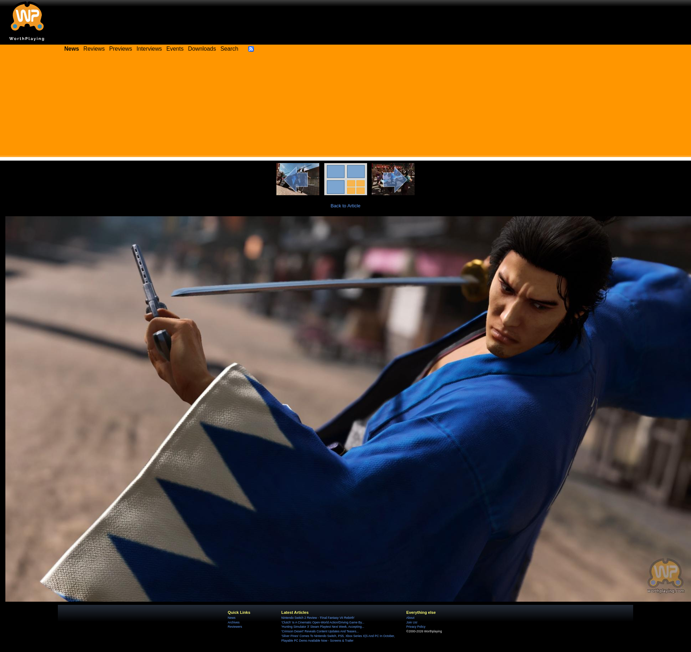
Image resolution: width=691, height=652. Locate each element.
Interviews (149, 49)
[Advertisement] (345, 107)
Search (229, 49)
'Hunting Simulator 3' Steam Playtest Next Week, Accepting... (322, 626)
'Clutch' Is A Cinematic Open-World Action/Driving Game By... (322, 622)
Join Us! (411, 622)
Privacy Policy (415, 626)
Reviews (94, 49)
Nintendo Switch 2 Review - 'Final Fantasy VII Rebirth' (318, 618)
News (231, 618)
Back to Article (346, 205)
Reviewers (235, 626)
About (410, 618)
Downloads (202, 49)
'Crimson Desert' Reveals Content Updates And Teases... (320, 631)
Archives (234, 622)
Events (175, 49)
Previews (120, 49)
